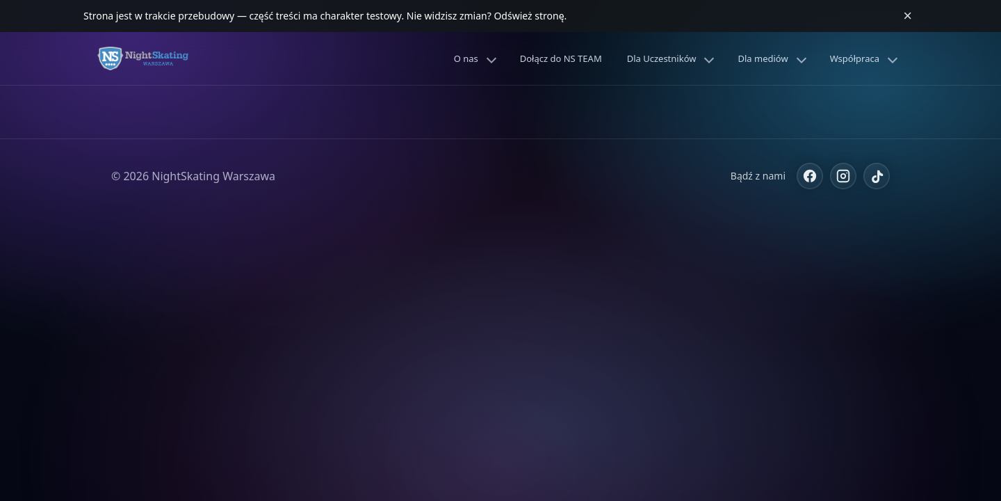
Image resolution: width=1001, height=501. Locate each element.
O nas (466, 58)
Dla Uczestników (662, 58)
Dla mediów (763, 58)
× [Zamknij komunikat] (907, 15)
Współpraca (854, 58)
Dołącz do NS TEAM (561, 58)
